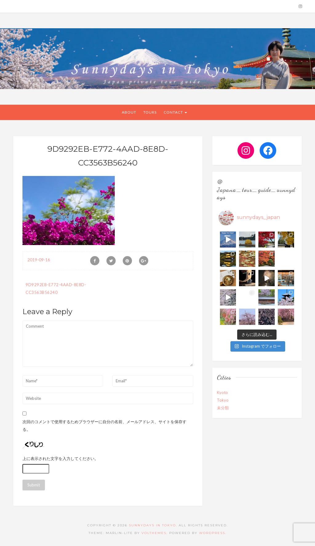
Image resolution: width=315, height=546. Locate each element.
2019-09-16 (38, 259)
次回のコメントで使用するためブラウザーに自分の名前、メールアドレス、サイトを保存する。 (104, 425)
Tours (150, 112)
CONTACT (175, 112)
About (129, 112)
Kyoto (222, 392)
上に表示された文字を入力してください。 (60, 458)
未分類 (223, 407)
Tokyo (223, 400)
